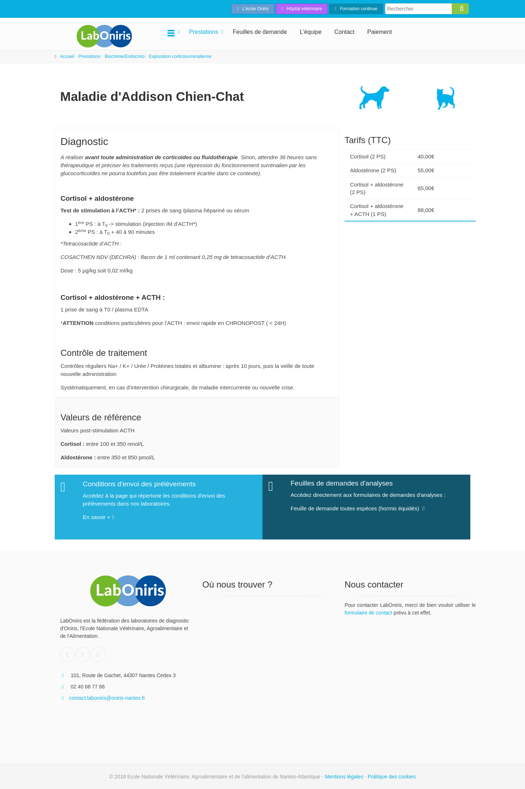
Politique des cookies (392, 777)
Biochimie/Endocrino (124, 56)
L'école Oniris (253, 8)
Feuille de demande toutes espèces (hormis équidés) (357, 505)
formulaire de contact (368, 613)
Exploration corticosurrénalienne (180, 56)
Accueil (67, 56)
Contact (344, 32)
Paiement (379, 32)
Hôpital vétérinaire (301, 8)
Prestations (203, 32)
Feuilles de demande (260, 32)
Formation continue (356, 8)
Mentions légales (344, 777)
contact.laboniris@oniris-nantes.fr (102, 698)
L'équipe (311, 32)
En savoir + (98, 514)
